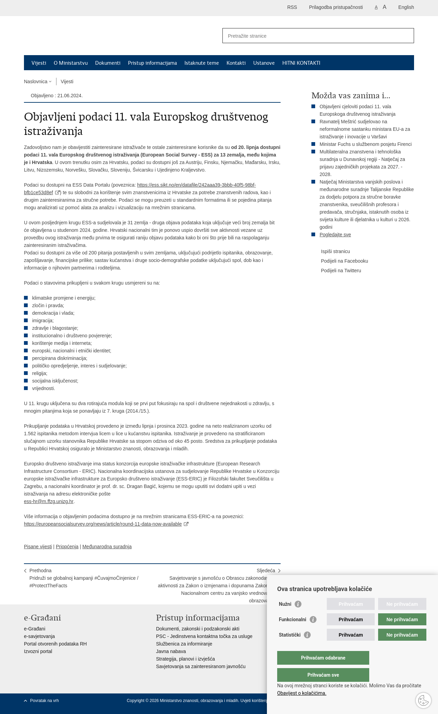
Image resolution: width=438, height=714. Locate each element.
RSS (292, 7)
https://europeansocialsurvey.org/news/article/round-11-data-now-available (103, 524)
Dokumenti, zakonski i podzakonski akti (198, 628)
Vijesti (38, 63)
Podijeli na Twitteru (336, 271)
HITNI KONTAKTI (301, 63)
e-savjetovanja (39, 636)
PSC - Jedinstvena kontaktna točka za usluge (204, 636)
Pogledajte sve (335, 234)
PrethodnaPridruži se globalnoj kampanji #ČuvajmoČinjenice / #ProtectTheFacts (83, 578)
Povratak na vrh (44, 700)
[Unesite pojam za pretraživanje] (310, 35)
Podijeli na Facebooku (339, 261)
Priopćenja (67, 546)
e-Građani (34, 628)
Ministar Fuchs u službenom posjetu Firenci (366, 144)
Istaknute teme (201, 63)
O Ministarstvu (71, 63)
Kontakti (236, 63)
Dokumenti (107, 63)
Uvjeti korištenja (256, 700)
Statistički (289, 648)
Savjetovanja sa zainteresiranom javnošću (200, 666)
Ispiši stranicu (330, 252)
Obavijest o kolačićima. (301, 693)
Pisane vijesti (38, 546)
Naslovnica (35, 81)
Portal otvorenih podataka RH (55, 644)
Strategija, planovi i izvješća (185, 659)
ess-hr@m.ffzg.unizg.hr (49, 501)
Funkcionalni (292, 633)
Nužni (285, 618)
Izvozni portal (38, 651)
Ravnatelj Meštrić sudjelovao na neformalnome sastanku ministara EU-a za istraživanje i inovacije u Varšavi (365, 129)
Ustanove (264, 63)
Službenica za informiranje (184, 644)
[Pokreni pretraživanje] (406, 35)
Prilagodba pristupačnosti (336, 7)
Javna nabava (171, 651)
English (406, 7)
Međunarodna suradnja (107, 546)
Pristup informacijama (152, 63)
